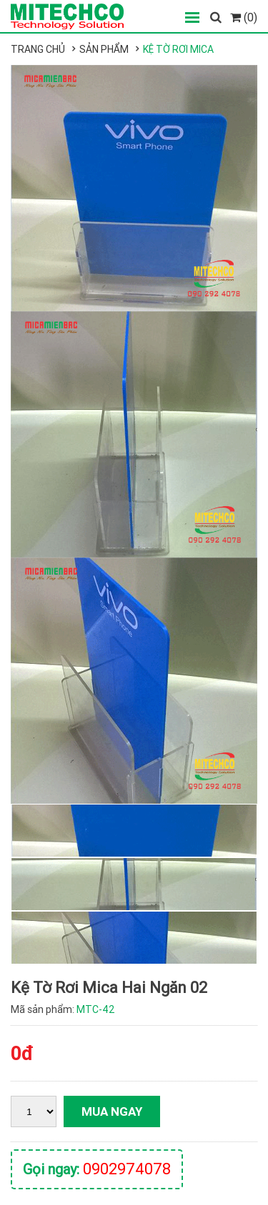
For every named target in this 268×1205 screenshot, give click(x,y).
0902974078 (127, 1169)
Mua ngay (111, 1111)
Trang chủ (38, 49)
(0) (243, 17)
